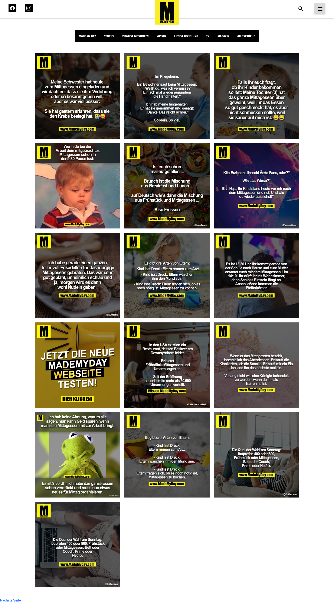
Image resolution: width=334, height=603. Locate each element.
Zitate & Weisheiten (135, 36)
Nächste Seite (10, 600)
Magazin (223, 36)
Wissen (161, 36)
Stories (109, 36)
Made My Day (87, 36)
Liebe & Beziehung (186, 36)
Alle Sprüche (246, 36)
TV (207, 36)
